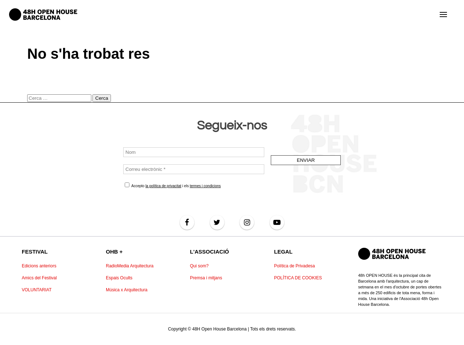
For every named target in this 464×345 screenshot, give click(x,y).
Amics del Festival (39, 277)
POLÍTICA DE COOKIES (298, 277)
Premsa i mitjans (206, 277)
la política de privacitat (163, 186)
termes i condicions (205, 186)
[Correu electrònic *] (193, 169)
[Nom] (193, 152)
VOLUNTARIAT (36, 289)
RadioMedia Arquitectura (129, 265)
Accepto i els (173, 185)
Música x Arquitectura (127, 289)
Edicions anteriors (39, 265)
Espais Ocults (119, 277)
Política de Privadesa (294, 265)
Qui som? (199, 265)
